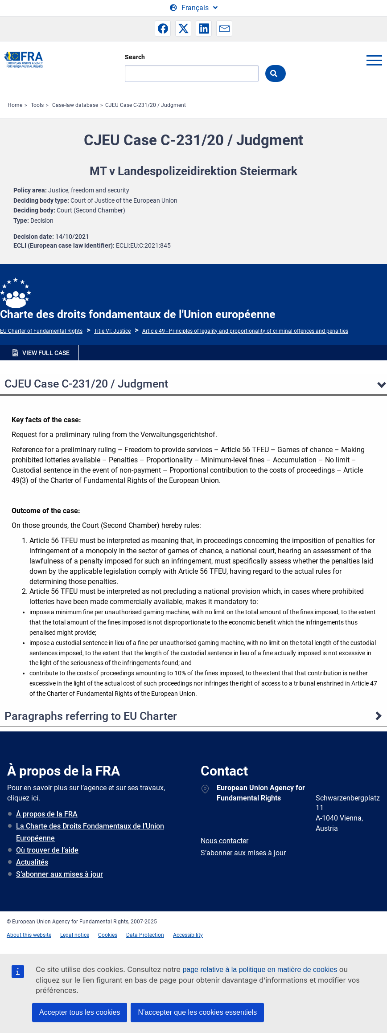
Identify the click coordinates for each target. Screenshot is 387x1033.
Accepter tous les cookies (79, 1012)
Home (15, 105)
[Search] (192, 73)
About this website (29, 935)
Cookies (107, 935)
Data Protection (145, 935)
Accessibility (188, 935)
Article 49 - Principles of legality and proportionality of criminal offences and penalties (245, 331)
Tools (37, 105)
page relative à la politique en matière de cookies (259, 969)
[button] (163, 28)
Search (135, 57)
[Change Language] (194, 8)
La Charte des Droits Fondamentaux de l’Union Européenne (90, 832)
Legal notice (74, 935)
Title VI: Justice (112, 331)
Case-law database (75, 105)
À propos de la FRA (47, 814)
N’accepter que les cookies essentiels (197, 1012)
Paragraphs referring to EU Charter (90, 716)
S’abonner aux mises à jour (59, 874)
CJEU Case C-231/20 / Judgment (145, 105)
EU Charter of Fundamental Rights (41, 331)
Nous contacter (224, 841)
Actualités (32, 862)
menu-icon (374, 60)
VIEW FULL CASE (46, 352)
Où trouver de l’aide (47, 850)
